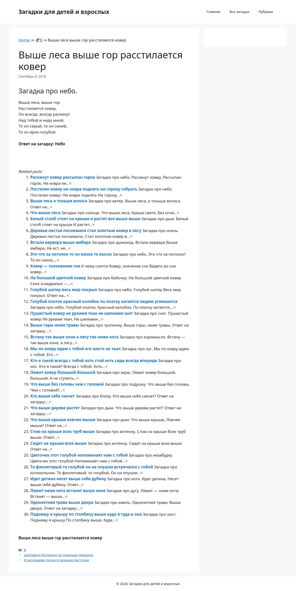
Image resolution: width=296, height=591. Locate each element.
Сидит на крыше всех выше (59, 443)
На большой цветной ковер (58, 277)
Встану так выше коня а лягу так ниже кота (75, 337)
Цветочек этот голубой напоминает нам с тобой (79, 455)
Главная (213, 11)
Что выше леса (46, 212)
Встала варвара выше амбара (61, 242)
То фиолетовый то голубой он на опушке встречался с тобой (92, 467)
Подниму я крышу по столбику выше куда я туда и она (86, 514)
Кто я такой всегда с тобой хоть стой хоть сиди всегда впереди (94, 360)
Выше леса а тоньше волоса (59, 200)
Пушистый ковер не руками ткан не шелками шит (82, 313)
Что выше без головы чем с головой (67, 384)
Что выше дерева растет (55, 407)
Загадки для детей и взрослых (63, 12)
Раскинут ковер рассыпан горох (63, 177)
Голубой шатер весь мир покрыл (64, 289)
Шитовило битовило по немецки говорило (58, 555)
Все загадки (239, 11)
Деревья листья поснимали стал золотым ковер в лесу (86, 230)
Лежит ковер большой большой (63, 372)
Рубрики (266, 11)
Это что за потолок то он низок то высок (71, 254)
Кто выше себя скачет (53, 396)
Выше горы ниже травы (55, 325)
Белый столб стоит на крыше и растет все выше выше (85, 218)
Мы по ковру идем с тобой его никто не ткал (76, 348)
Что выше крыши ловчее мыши (63, 419)
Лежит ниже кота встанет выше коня (68, 490)
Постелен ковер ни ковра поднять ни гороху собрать (84, 189)
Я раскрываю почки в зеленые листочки (56, 560)
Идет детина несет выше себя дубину (68, 478)
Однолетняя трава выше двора (62, 502)
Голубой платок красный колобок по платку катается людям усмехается (104, 301)
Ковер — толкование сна (55, 266)
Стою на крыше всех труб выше (63, 431)
